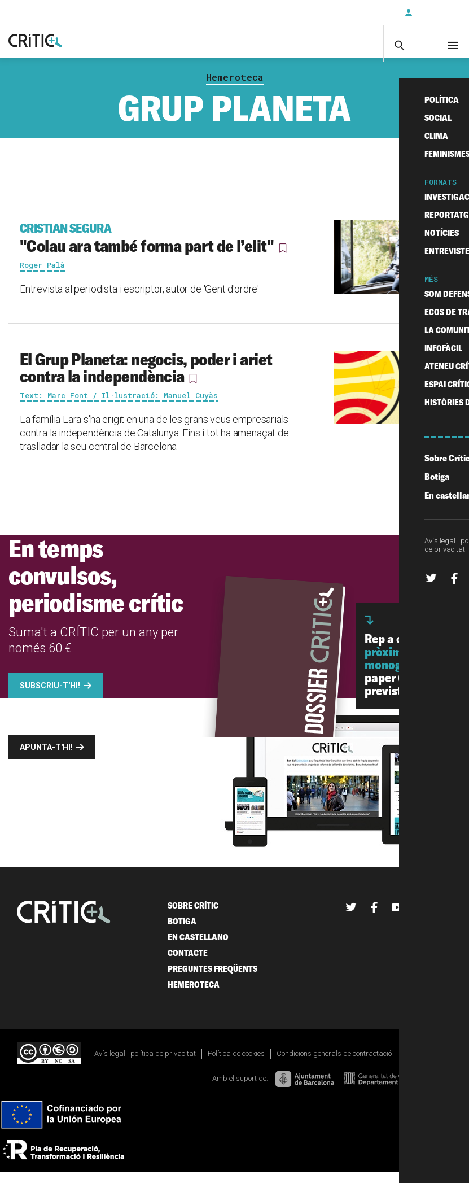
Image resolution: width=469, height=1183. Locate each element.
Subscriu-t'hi (359, 12)
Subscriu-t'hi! (50, 696)
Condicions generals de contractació (334, 1064)
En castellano (198, 947)
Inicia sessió (435, 12)
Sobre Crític (193, 916)
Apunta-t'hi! (46, 757)
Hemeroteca (235, 88)
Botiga (182, 932)
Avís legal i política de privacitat (145, 1064)
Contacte (188, 963)
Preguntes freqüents (212, 979)
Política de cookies (236, 1064)
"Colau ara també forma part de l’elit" (158, 249)
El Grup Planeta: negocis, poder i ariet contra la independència (146, 378)
